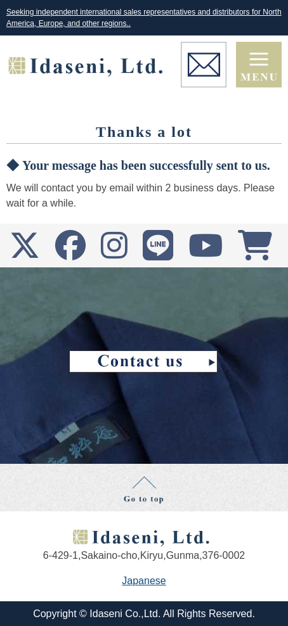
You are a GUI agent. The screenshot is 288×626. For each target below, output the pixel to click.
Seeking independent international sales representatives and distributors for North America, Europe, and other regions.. (144, 18)
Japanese (144, 580)
